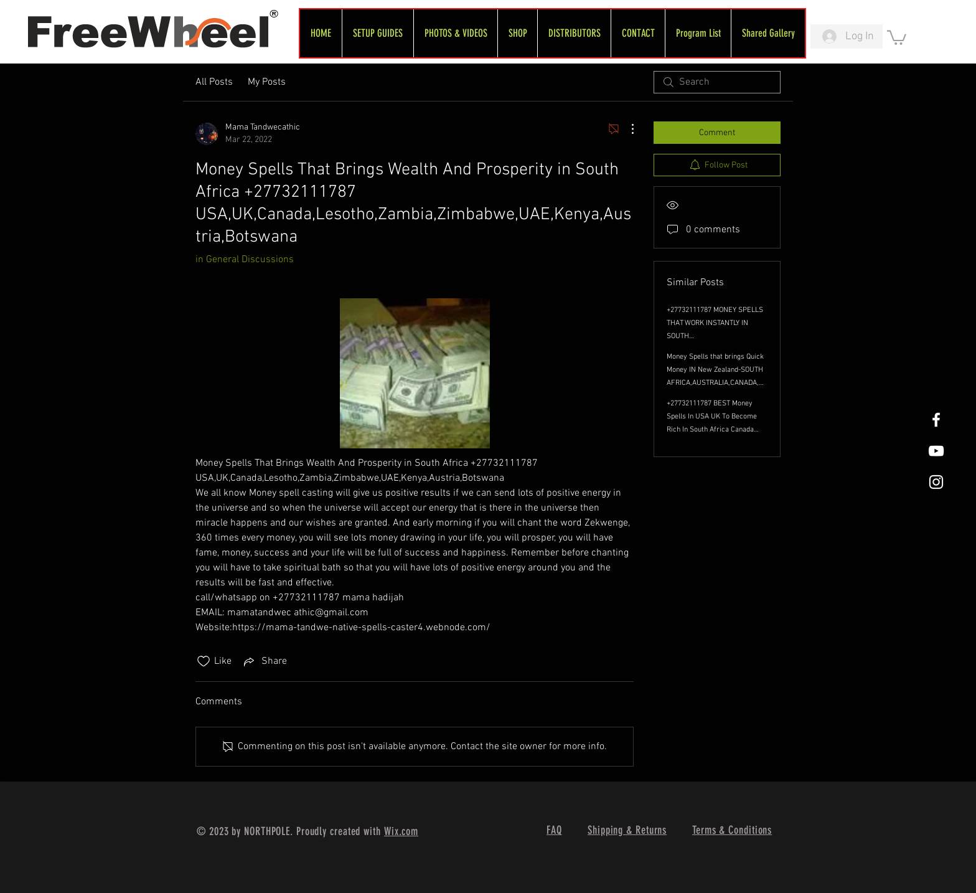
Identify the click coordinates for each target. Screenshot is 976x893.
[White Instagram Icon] (936, 482)
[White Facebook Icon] (936, 419)
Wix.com (401, 831)
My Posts (267, 82)
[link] (896, 37)
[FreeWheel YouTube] (936, 451)
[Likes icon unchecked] (203, 661)
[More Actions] (626, 128)
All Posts (214, 82)
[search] (717, 82)
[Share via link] (264, 661)
